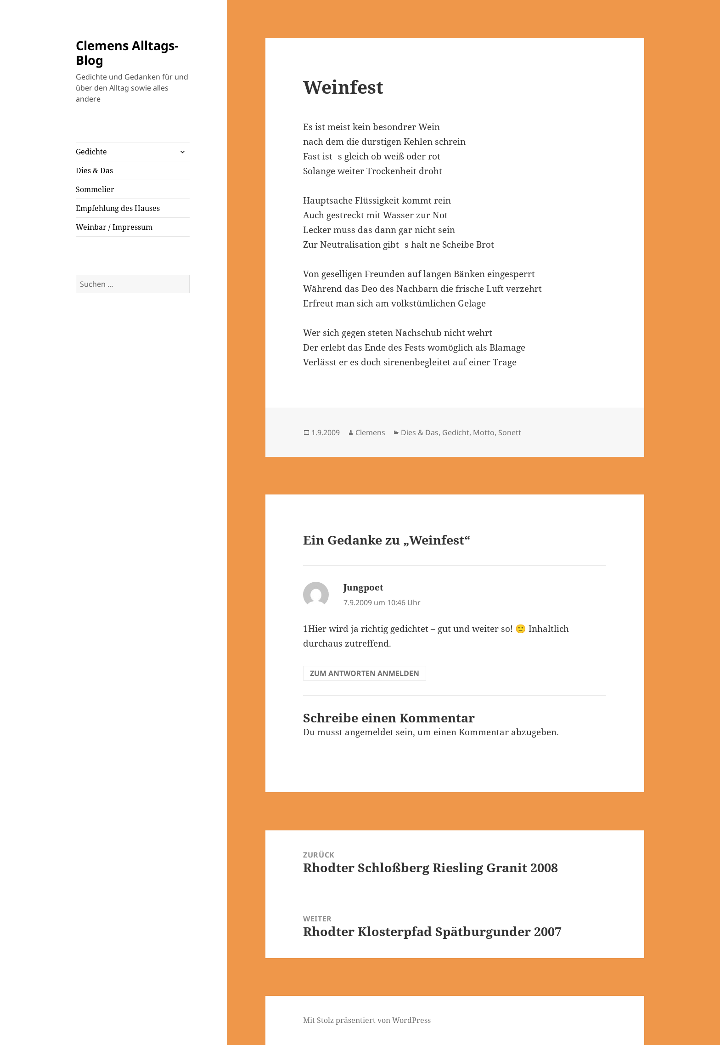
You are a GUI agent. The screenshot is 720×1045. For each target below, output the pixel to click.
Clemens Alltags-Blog (127, 52)
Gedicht (455, 432)
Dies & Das (94, 170)
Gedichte (91, 152)
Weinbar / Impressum (114, 227)
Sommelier (95, 189)
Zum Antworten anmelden (364, 673)
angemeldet (369, 732)
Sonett (509, 432)
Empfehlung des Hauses (118, 208)
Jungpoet (363, 587)
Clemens (370, 432)
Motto (484, 432)
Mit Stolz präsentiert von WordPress (367, 1020)
